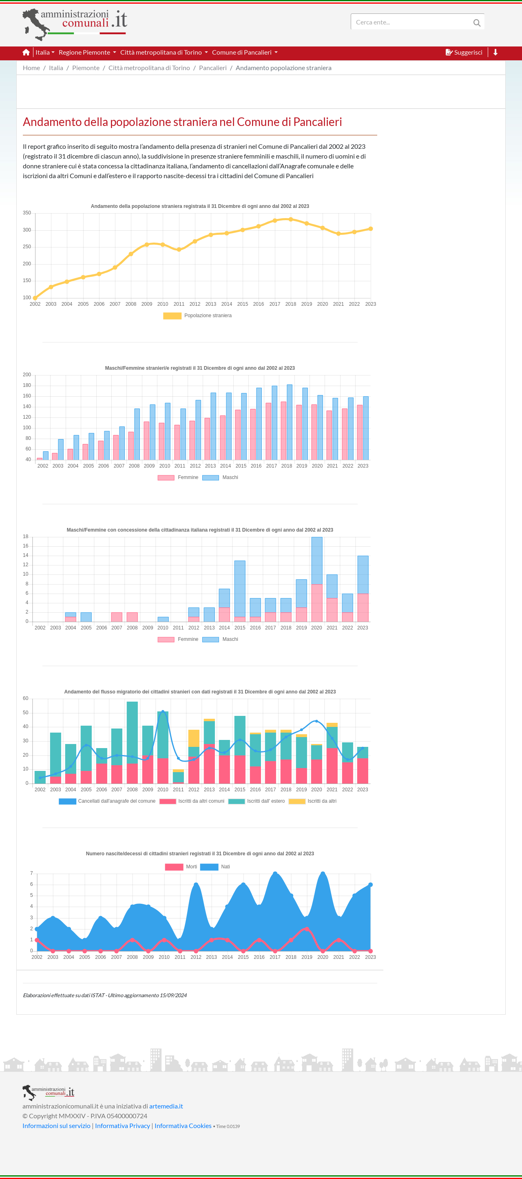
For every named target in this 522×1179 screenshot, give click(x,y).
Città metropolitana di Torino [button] (161, 52)
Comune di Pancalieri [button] (242, 52)
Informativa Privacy (122, 1125)
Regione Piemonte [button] (85, 52)
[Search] (412, 21)
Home (31, 67)
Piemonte (86, 67)
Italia (56, 67)
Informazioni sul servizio (56, 1125)
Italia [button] (42, 52)
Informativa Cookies (183, 1125)
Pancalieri (213, 67)
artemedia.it (166, 1106)
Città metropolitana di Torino (149, 67)
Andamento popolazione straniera (284, 67)
